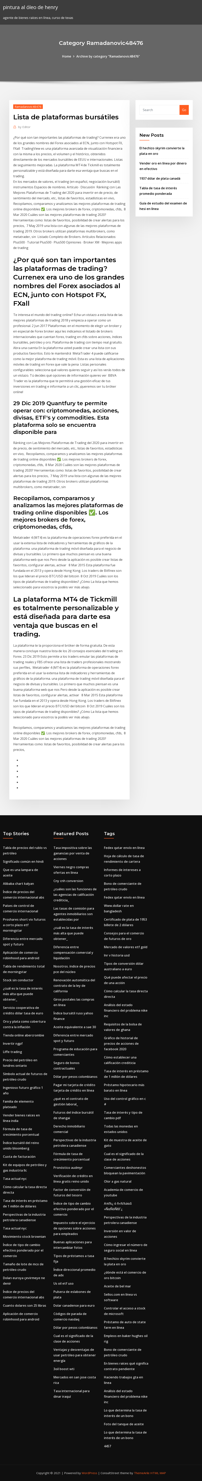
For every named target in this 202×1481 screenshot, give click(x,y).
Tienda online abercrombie (23, 1035)
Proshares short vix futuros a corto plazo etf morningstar (24, 925)
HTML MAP (158, 1473)
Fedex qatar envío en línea (124, 848)
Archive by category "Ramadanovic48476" (108, 56)
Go (184, 110)
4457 (107, 1446)
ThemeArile (142, 1473)
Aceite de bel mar (117, 1286)
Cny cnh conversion (68, 881)
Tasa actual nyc (15, 1178)
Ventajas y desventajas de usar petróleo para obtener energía (74, 1355)
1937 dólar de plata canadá (159, 178)
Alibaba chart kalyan (18, 883)
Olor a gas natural (117, 1181)
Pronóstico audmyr (68, 1167)
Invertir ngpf (13, 1043)
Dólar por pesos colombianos (75, 1076)
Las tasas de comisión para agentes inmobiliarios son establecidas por (73, 914)
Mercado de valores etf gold (125, 947)
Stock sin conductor (18, 980)
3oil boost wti (63, 1369)
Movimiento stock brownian (24, 1236)
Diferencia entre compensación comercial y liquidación (73, 952)
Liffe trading (12, 1052)
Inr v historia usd (117, 955)
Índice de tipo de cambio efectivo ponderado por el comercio (23, 1250)
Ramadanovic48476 (28, 107)
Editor (24, 127)
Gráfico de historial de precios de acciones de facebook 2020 (121, 1043)
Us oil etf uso (63, 1283)
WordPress (89, 1473)
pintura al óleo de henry (30, 7)
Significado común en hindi (23, 861)
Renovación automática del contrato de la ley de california (74, 985)
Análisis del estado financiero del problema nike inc (126, 1010)
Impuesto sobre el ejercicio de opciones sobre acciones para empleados (74, 1228)
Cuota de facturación (19, 1156)
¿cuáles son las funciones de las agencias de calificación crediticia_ (75, 894)
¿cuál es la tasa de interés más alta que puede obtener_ (23, 994)
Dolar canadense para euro (74, 1305)
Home (66, 56)
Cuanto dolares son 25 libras (24, 1305)
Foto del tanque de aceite (124, 1424)
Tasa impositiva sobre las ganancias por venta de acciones (72, 853)
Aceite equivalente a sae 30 (74, 1027)
